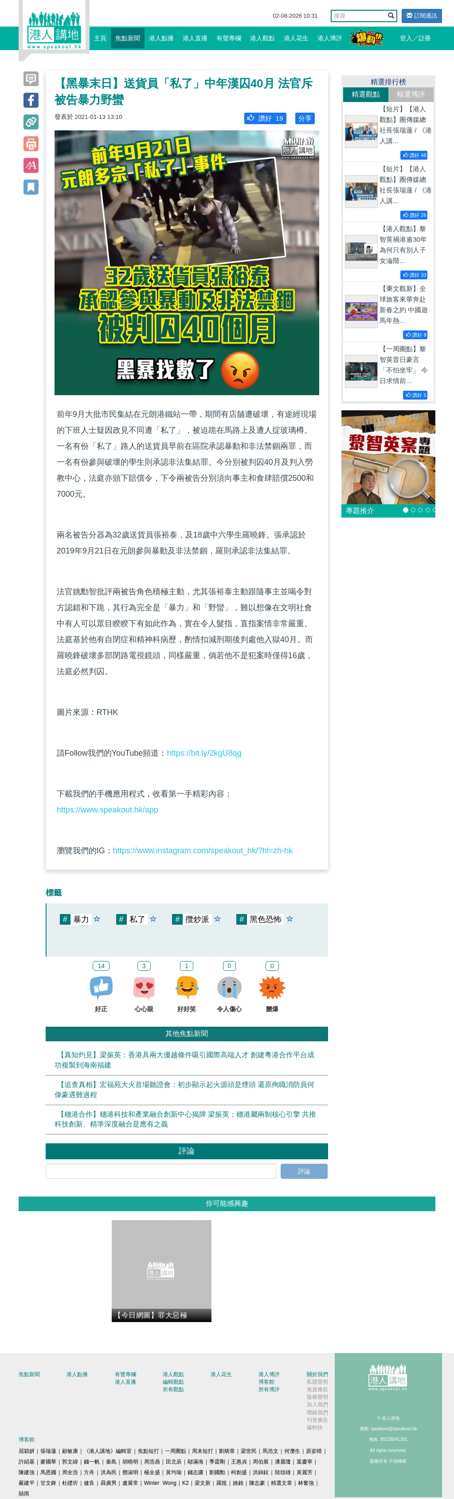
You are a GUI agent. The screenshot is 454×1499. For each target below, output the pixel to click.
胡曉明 (130, 1462)
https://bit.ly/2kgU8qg (204, 753)
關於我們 (317, 1374)
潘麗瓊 (283, 1462)
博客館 (266, 1382)
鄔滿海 (196, 1462)
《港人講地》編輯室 (108, 1451)
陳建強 (27, 1472)
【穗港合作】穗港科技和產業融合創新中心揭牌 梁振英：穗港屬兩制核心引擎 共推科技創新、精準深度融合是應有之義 (186, 1119)
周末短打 (202, 1451)
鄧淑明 (130, 1472)
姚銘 (238, 1483)
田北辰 (174, 1462)
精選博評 (411, 94)
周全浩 (70, 1472)
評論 (304, 1171)
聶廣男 (109, 1483)
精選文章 (281, 1483)
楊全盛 (152, 1472)
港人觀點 (262, 38)
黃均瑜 (174, 1472)
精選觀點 (366, 94)
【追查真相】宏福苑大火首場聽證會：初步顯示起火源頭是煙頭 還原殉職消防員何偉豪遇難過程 (184, 1090)
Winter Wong (160, 1483)
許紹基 (27, 1462)
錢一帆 (92, 1462)
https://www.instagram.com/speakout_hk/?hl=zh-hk (203, 850)
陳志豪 (257, 1483)
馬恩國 (48, 1472)
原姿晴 (314, 1451)
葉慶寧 (305, 1462)
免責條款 (317, 1389)
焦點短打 (148, 1451)
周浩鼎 (152, 1462)
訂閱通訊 (422, 15)
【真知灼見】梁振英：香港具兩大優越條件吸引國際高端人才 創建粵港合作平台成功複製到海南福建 (184, 1060)
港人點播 (161, 38)
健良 (89, 1483)
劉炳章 (227, 1451)
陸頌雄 (283, 1472)
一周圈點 (175, 1451)
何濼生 (292, 1451)
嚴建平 (27, 1483)
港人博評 (329, 38)
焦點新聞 (127, 38)
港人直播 (195, 38)
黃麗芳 (305, 1472)
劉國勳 (217, 1472)
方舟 (89, 1472)
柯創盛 (239, 1472)
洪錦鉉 (261, 1472)
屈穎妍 (27, 1451)
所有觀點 (173, 1389)
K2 (185, 1483)
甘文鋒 (48, 1483)
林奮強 (306, 1483)
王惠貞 (239, 1462)
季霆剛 (217, 1462)
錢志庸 (196, 1472)
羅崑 (221, 1483)
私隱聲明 (317, 1382)
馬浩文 (270, 1451)
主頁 (100, 38)
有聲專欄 (228, 38)
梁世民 (249, 1451)
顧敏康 (70, 1451)
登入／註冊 (415, 38)
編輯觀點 (173, 1382)
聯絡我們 (317, 1412)
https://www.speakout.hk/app (107, 809)
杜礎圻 (70, 1483)
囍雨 (24, 1494)
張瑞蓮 (48, 1451)
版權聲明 (317, 1397)
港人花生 (296, 38)
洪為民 (109, 1472)
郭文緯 (70, 1462)
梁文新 (203, 1483)
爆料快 (315, 1427)
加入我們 (317, 1404)
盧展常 (130, 1483)
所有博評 (269, 1389)
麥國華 (48, 1462)
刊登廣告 (317, 1420)
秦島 (111, 1462)
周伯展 (261, 1462)
